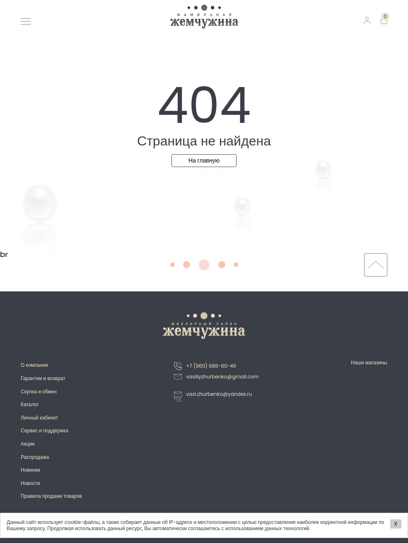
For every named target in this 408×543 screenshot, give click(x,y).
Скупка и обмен (39, 391)
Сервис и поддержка (44, 430)
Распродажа (35, 457)
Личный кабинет (39, 417)
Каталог (30, 404)
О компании (34, 364)
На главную (204, 160)
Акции (28, 443)
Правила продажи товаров (51, 495)
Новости (30, 483)
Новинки (30, 469)
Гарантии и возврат (43, 378)
